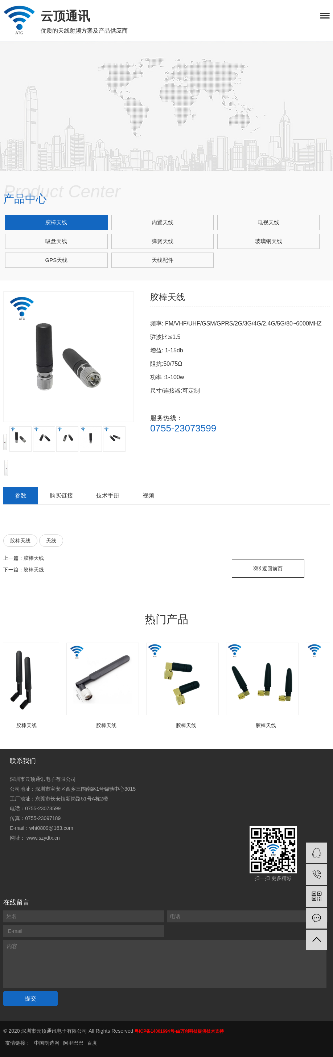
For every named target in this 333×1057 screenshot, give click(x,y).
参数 (20, 495)
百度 (92, 1043)
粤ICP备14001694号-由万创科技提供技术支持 (179, 1031)
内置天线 (162, 222)
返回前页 (268, 568)
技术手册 (107, 495)
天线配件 (162, 260)
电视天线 (268, 222)
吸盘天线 (56, 241)
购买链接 (61, 495)
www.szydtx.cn (43, 838)
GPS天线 (56, 260)
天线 (51, 541)
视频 (148, 495)
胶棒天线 (56, 222)
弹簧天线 (162, 241)
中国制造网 (46, 1043)
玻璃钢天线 (268, 241)
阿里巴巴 (73, 1043)
